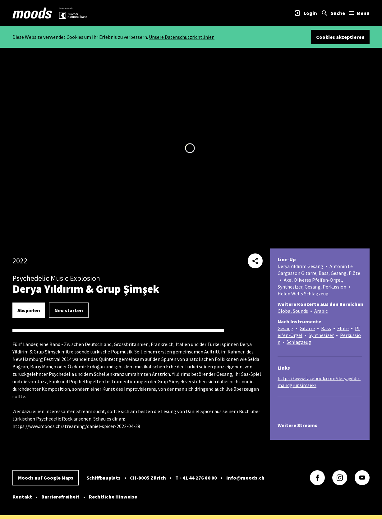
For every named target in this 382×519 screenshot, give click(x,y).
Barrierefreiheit (60, 497)
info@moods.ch (245, 478)
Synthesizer (321, 335)
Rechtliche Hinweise (113, 497)
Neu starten (68, 310)
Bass (326, 328)
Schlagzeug (299, 342)
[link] (32, 13)
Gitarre (307, 328)
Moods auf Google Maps (45, 478)
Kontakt (22, 497)
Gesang (285, 328)
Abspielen (28, 310)
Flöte (343, 328)
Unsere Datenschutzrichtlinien (181, 37)
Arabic (321, 311)
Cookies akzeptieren (340, 37)
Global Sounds (293, 311)
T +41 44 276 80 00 (196, 478)
